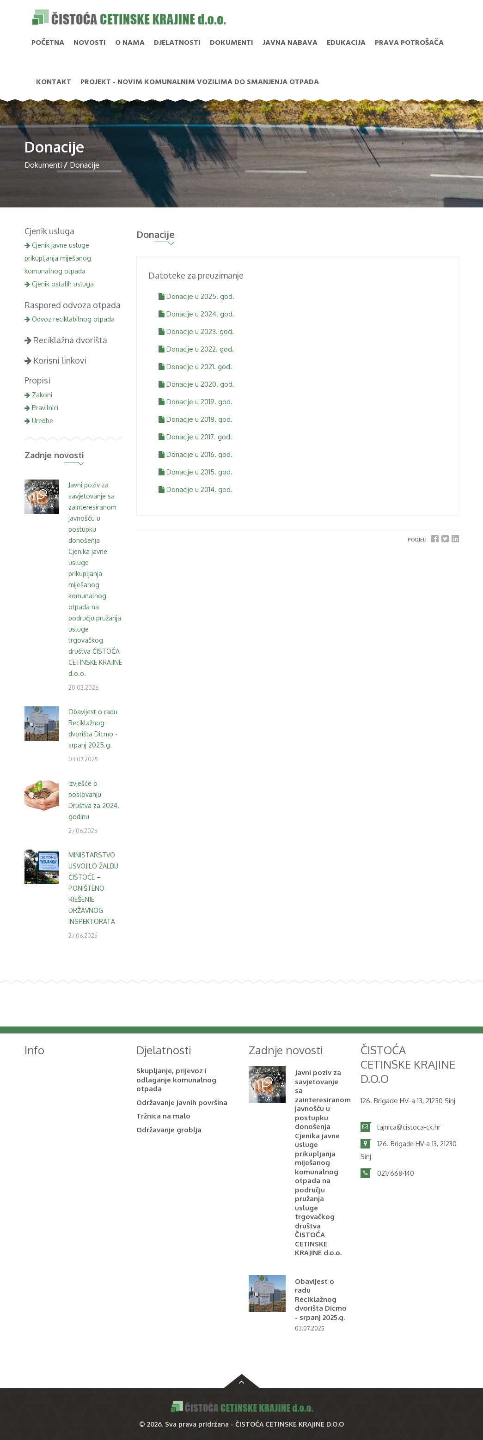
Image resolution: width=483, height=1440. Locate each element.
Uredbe (38, 421)
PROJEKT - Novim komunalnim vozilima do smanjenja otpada (199, 82)
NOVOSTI (89, 43)
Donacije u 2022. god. (196, 349)
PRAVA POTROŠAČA (409, 43)
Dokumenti (231, 43)
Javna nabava (290, 43)
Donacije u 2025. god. (196, 296)
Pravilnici (41, 408)
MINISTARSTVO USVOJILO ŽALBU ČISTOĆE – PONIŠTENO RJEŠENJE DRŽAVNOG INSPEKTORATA (93, 888)
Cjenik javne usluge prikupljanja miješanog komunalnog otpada (57, 258)
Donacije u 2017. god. (195, 436)
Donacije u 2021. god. (195, 366)
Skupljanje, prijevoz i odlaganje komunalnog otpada (176, 1079)
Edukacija (346, 43)
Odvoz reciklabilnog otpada (69, 319)
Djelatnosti (177, 43)
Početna (47, 43)
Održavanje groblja (169, 1129)
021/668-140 (395, 1173)
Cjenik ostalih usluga (59, 284)
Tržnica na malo (163, 1116)
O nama (130, 43)
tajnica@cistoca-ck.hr (408, 1127)
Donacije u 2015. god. (195, 472)
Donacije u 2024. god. (196, 314)
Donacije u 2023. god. (196, 331)
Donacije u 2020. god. (196, 384)
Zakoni (38, 395)
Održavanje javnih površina (181, 1102)
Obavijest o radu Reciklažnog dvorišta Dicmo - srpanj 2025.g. (321, 1299)
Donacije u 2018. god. (195, 419)
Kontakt (53, 82)
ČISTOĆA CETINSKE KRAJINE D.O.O (289, 1424)
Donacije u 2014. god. (195, 489)
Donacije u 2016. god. (195, 454)
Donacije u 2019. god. (195, 401)
